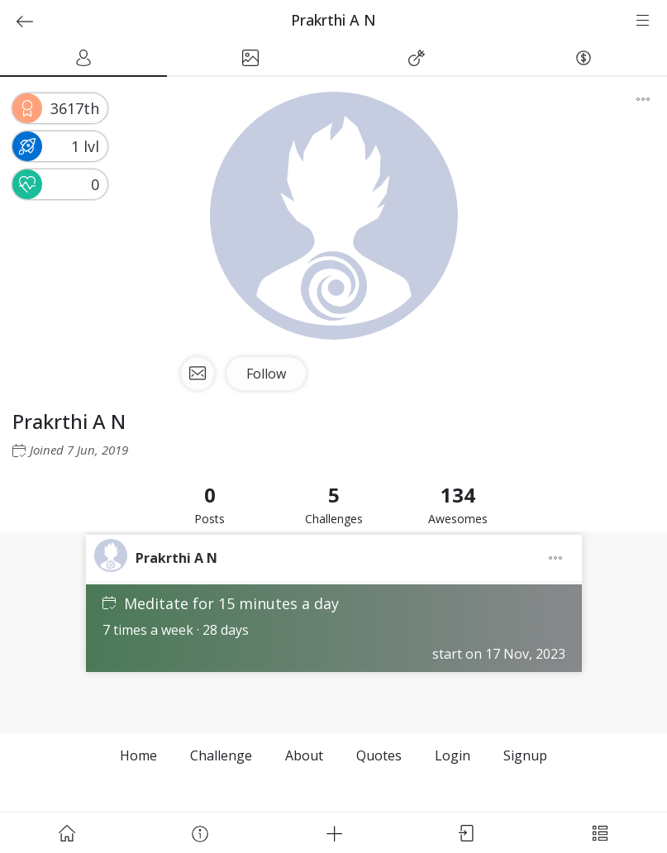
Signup (525, 755)
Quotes (379, 755)
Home (138, 755)
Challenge (221, 755)
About (304, 755)
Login (452, 755)
